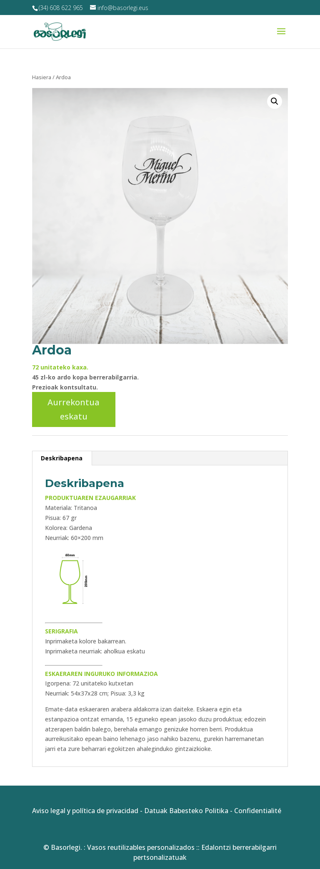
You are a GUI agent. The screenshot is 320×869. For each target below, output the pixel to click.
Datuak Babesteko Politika (186, 810)
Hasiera (41, 77)
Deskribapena (61, 458)
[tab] (62, 458)
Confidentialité (257, 810)
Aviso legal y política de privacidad (85, 810)
